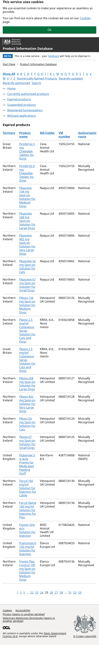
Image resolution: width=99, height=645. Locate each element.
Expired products (19, 99)
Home (11, 88)
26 (51, 593)
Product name (25, 135)
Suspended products (21, 105)
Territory (9, 133)
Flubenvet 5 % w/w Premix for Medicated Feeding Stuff (27, 464)
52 (75, 593)
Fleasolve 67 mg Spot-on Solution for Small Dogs (27, 284)
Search (36, 83)
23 (36, 593)
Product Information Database (28, 48)
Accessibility (22, 610)
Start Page (9, 64)
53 (79, 593)
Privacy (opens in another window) (24, 614)
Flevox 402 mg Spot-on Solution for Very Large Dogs (27, 404)
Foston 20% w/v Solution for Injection (27, 530)
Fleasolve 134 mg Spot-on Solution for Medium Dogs (27, 197)
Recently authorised (16, 83)
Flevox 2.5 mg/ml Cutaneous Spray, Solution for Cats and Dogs (27, 331)
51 (70, 593)
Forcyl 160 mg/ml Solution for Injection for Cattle (27, 488)
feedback (53, 56)
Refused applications (21, 115)
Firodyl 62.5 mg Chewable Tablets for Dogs (27, 151)
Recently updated (71, 78)
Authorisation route (88, 135)
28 (61, 593)
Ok (49, 30)
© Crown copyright (84, 636)
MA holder (47, 133)
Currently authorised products (28, 94)
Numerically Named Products (37, 78)
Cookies (85, 18)
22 (32, 593)
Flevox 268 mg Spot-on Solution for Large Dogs (27, 383)
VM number (64, 135)
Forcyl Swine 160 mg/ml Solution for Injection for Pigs (27, 510)
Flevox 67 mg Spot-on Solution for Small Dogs (27, 442)
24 (41, 593)
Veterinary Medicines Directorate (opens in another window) (29, 619)
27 (56, 593)
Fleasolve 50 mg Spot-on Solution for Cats (27, 266)
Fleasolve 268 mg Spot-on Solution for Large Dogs (27, 221)
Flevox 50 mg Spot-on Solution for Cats (27, 424)
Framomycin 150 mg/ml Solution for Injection (27, 548)
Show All (9, 74)
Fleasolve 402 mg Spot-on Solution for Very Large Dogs (27, 245)
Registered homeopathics (25, 110)
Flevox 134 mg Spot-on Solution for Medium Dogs (27, 305)
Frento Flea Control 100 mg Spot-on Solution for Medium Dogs (27, 570)
